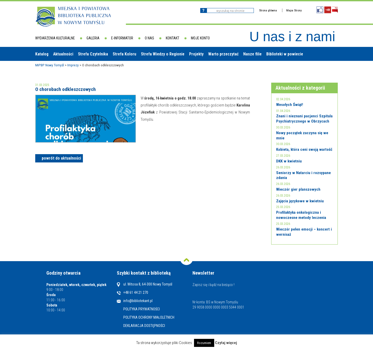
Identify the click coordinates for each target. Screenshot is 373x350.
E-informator (122, 38)
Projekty (196, 54)
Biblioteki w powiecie (284, 54)
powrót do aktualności (61, 158)
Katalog (41, 54)
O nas (149, 38)
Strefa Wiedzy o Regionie (162, 54)
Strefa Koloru (124, 54)
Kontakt (172, 38)
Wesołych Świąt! (289, 104)
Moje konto (200, 38)
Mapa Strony (294, 10)
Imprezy (73, 65)
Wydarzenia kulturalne (55, 38)
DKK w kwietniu (289, 161)
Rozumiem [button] (204, 343)
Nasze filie (252, 54)
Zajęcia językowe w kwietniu (300, 201)
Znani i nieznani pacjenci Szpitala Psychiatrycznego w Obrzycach (304, 119)
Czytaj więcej (226, 342)
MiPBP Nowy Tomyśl (49, 65)
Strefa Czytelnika (93, 54)
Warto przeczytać (223, 54)
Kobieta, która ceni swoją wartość (304, 149)
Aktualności (63, 54)
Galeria (93, 38)
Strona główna (268, 10)
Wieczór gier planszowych (298, 189)
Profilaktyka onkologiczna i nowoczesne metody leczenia (301, 215)
